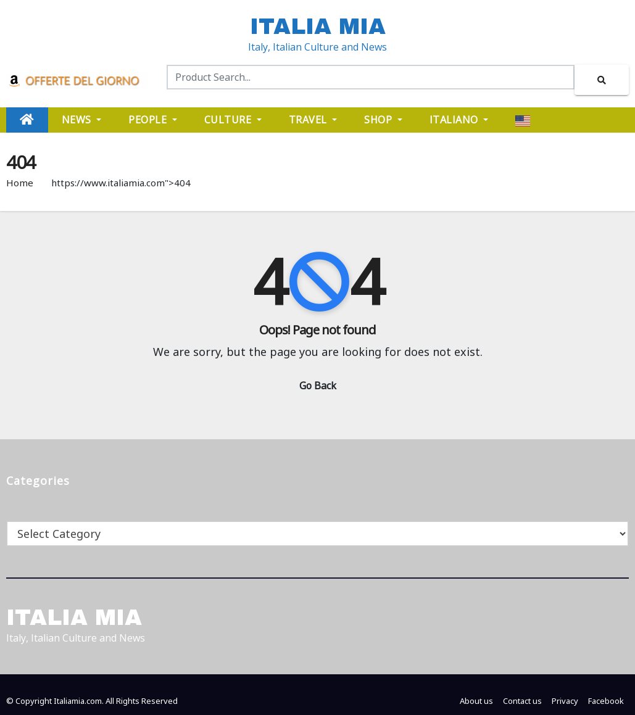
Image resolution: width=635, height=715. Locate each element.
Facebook (606, 700)
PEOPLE (152, 119)
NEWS (82, 119)
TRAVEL (313, 119)
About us (476, 700)
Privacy (565, 700)
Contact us (522, 700)
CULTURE (233, 119)
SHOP (383, 119)
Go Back (317, 385)
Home (19, 182)
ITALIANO (459, 119)
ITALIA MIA (318, 26)
